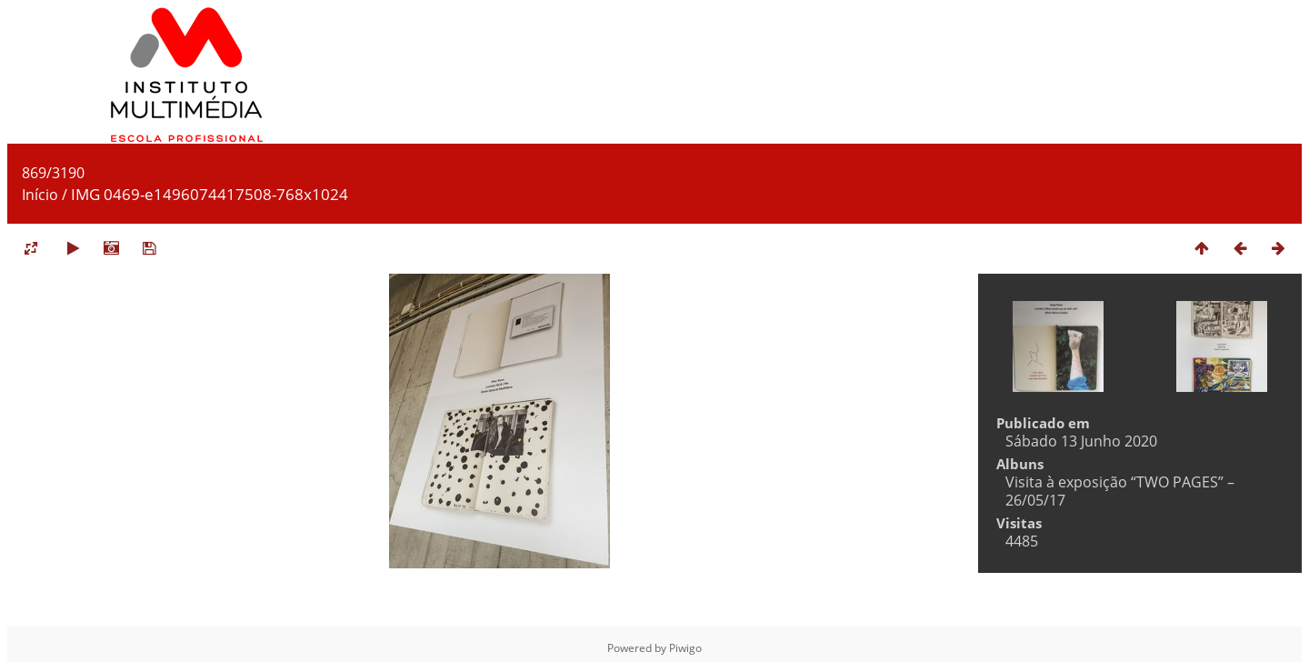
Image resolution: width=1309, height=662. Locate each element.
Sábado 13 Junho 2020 (1081, 441)
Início (40, 195)
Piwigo (685, 648)
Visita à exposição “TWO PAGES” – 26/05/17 (1119, 491)
